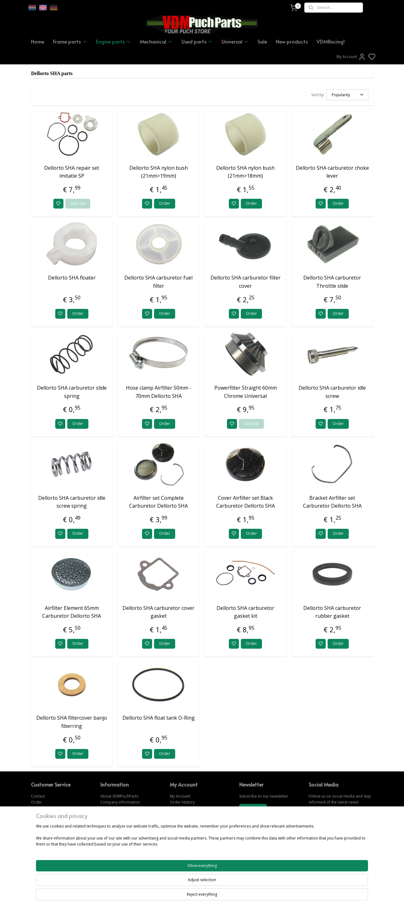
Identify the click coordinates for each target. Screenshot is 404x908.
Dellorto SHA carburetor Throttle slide (332, 280)
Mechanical (156, 41)
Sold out (77, 202)
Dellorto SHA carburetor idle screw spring (71, 501)
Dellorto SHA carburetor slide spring (72, 390)
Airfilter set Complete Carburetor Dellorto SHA (158, 501)
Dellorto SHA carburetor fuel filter (158, 280)
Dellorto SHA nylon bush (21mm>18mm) (245, 171)
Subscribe (253, 808)
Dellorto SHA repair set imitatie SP (71, 171)
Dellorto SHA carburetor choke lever (332, 171)
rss (237, 896)
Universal (235, 41)
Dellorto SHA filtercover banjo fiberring (71, 720)
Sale (262, 41)
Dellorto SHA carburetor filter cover (246, 280)
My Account (351, 57)
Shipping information (119, 807)
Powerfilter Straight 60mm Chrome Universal (245, 390)
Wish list (177, 807)
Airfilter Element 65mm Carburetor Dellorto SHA (71, 611)
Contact (38, 795)
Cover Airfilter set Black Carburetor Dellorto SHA (245, 501)
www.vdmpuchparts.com (192, 831)
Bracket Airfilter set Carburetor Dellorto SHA (332, 501)
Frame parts (70, 41)
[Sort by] (347, 94)
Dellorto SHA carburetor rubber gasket (332, 611)
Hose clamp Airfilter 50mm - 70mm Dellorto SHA (158, 390)
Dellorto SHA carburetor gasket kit (245, 611)
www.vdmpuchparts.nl (190, 843)
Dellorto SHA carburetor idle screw (332, 390)
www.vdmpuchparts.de (190, 837)
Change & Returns (47, 807)
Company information (120, 801)
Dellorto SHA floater (72, 276)
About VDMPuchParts (119, 795)
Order (164, 202)
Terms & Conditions (118, 813)
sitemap (223, 896)
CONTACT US (321, 849)
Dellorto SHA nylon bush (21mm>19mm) (158, 171)
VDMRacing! (331, 41)
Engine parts (113, 41)
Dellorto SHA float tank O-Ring (158, 716)
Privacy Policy (112, 819)
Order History (182, 801)
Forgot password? (186, 813)
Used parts (197, 41)
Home (37, 41)
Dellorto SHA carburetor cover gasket (158, 611)
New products (292, 41)
